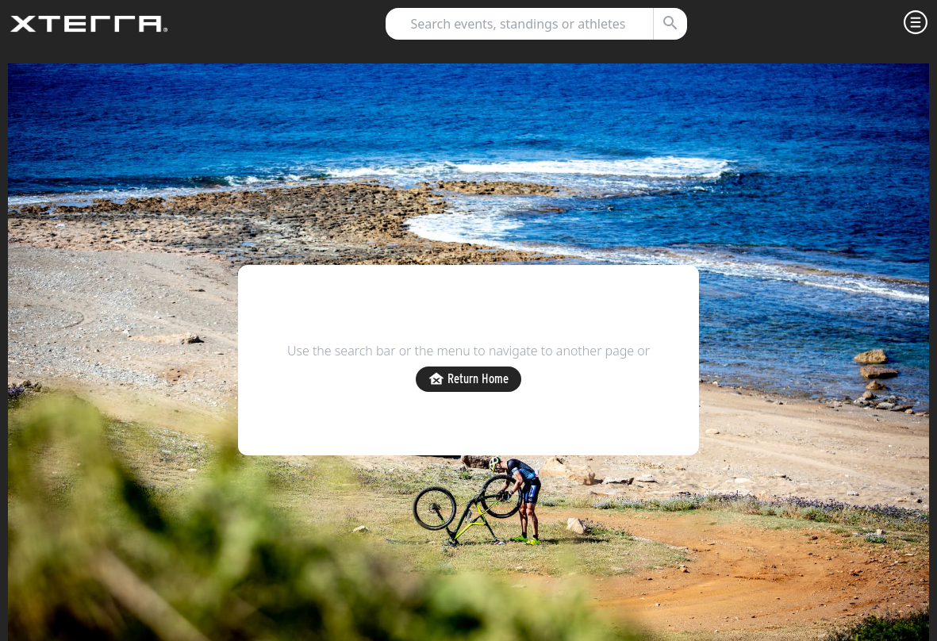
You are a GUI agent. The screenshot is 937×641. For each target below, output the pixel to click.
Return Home (468, 379)
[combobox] (529, 24)
